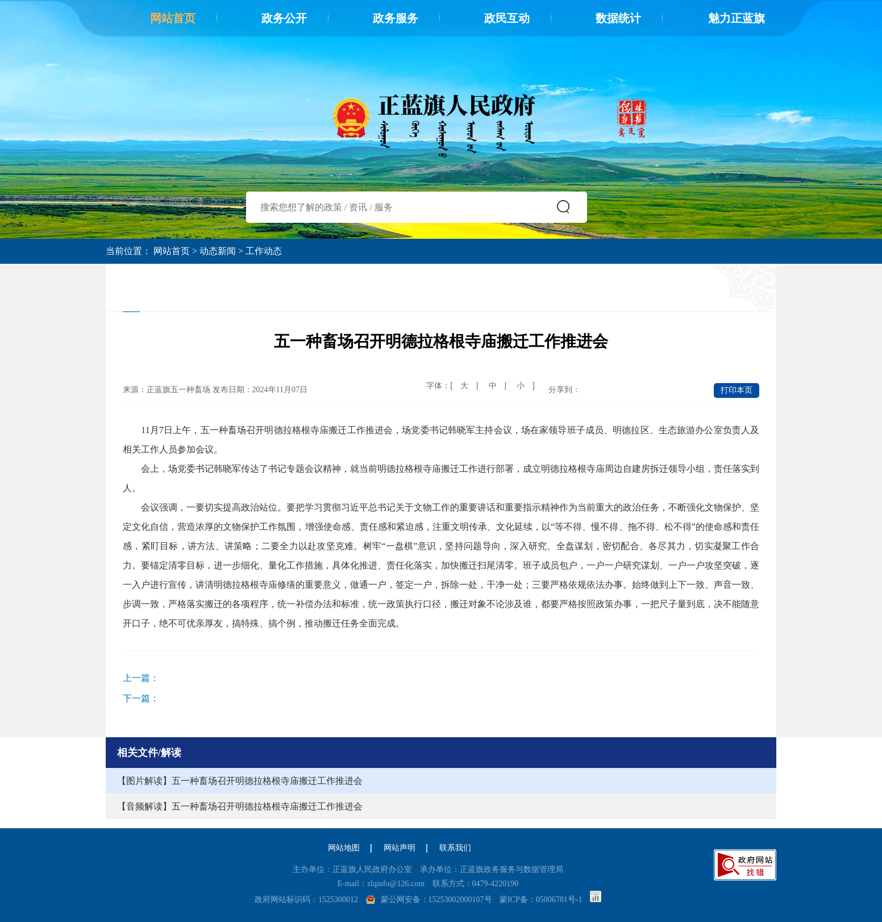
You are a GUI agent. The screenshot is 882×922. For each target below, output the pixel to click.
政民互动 (507, 18)
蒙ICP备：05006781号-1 (541, 899)
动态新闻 (217, 251)
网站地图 (344, 848)
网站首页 (172, 18)
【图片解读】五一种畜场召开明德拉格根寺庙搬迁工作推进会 (240, 781)
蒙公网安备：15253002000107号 (436, 899)
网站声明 (399, 848)
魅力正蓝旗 (736, 18)
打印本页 (736, 390)
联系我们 (455, 848)
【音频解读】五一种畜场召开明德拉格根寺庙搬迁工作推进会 (240, 806)
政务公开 (284, 18)
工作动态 (264, 251)
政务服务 (395, 18)
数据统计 (618, 18)
